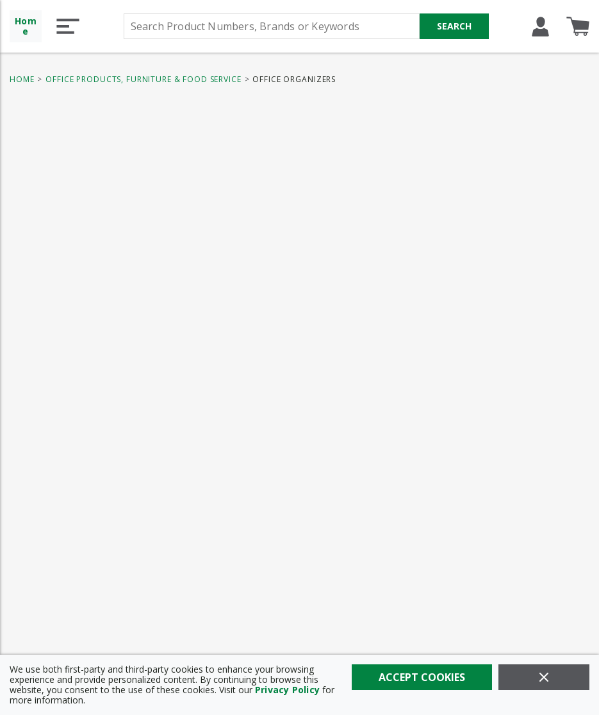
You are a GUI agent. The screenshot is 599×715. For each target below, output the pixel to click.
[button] (67, 26)
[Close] (544, 677)
